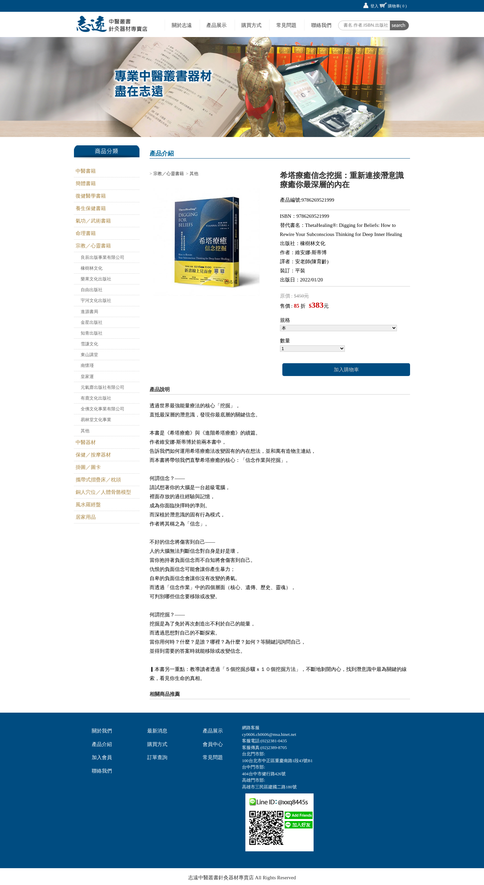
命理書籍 (86, 233)
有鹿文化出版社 (96, 398)
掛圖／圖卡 (88, 467)
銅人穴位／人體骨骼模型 (103, 492)
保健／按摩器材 (93, 454)
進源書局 (89, 311)
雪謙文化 (89, 343)
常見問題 (286, 25)
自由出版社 (92, 289)
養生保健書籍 (91, 208)
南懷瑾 (87, 365)
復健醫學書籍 (91, 196)
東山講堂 (89, 354)
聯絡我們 (321, 25)
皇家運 (87, 376)
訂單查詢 (157, 757)
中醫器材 (86, 442)
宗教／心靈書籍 (93, 245)
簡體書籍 (86, 183)
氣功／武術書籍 (93, 221)
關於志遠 (182, 25)
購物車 (397, 6)
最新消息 (157, 731)
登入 (374, 6)
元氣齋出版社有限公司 (102, 387)
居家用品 (86, 517)
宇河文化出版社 (96, 300)
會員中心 (213, 744)
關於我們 (102, 731)
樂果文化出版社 (96, 278)
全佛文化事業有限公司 (102, 408)
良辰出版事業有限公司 (102, 257)
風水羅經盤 (88, 504)
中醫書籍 (86, 171)
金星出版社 (92, 322)
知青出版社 (92, 333)
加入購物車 (346, 369)
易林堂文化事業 (96, 419)
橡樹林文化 (92, 268)
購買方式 (251, 25)
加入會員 (102, 757)
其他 (85, 430)
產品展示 (216, 25)
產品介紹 (102, 744)
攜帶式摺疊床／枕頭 (98, 479)
